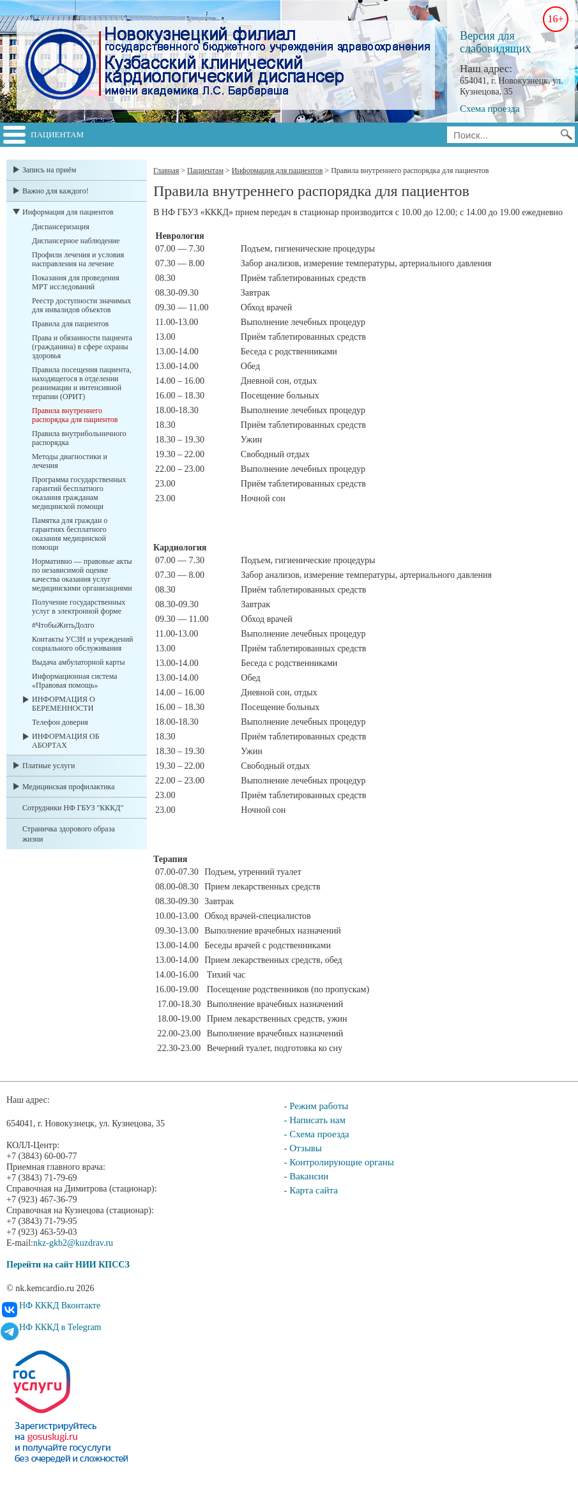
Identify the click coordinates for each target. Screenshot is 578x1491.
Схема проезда (490, 108)
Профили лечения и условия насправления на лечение (78, 259)
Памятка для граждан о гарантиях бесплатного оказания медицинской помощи (69, 534)
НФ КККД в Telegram (60, 1327)
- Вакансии (306, 1176)
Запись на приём (49, 169)
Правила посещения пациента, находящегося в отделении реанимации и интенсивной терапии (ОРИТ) (82, 383)
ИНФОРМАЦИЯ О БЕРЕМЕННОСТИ (63, 704)
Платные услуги (48, 765)
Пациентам (57, 134)
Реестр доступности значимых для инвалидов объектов (81, 305)
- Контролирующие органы (339, 1162)
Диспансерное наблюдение (75, 240)
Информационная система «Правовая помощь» (75, 681)
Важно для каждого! (55, 190)
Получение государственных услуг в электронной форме (78, 607)
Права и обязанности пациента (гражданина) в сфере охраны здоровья (82, 346)
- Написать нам (315, 1120)
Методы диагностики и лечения (69, 461)
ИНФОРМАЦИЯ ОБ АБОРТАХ (66, 741)
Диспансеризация (60, 226)
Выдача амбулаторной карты (78, 662)
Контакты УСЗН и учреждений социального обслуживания (82, 644)
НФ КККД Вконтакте (59, 1305)
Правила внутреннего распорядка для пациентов (75, 415)
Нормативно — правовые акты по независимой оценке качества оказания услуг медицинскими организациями (82, 575)
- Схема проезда (316, 1134)
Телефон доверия (60, 722)
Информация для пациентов (68, 212)
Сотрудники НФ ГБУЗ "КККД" (72, 807)
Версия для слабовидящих (495, 42)
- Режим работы (316, 1106)
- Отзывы (302, 1148)
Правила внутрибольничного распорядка (79, 438)
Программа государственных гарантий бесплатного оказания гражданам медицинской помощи (79, 493)
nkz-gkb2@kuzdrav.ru (73, 1243)
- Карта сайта (311, 1190)
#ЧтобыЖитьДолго (63, 625)
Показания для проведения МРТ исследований (75, 282)
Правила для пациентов (70, 323)
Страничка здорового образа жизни (68, 834)
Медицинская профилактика (68, 786)
